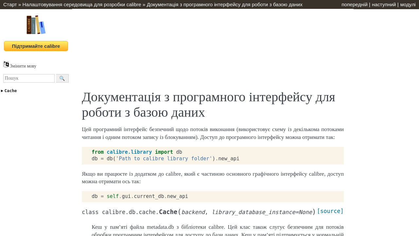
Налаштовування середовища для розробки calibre (82, 4)
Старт (10, 4)
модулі (408, 4)
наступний (384, 4)
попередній (354, 4)
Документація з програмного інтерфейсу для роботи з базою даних (224, 4)
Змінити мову (19, 66)
